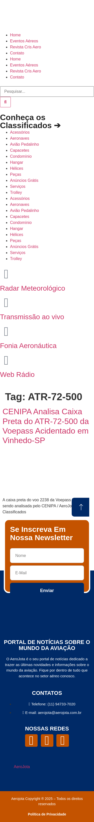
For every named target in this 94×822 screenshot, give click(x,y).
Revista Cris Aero (25, 47)
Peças (15, 174)
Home (15, 35)
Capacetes (19, 150)
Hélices (16, 168)
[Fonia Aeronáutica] (6, 331)
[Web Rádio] (6, 360)
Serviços (17, 186)
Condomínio (21, 156)
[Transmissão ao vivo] (6, 302)
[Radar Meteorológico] (6, 274)
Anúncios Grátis (24, 180)
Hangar (16, 162)
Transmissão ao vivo (32, 317)
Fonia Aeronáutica (28, 346)
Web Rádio (17, 374)
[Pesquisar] (5, 102)
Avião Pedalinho (24, 144)
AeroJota (22, 767)
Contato (17, 53)
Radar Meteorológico (32, 288)
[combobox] (47, 91)
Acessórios (20, 132)
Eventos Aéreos (24, 41)
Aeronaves (19, 138)
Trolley (16, 192)
